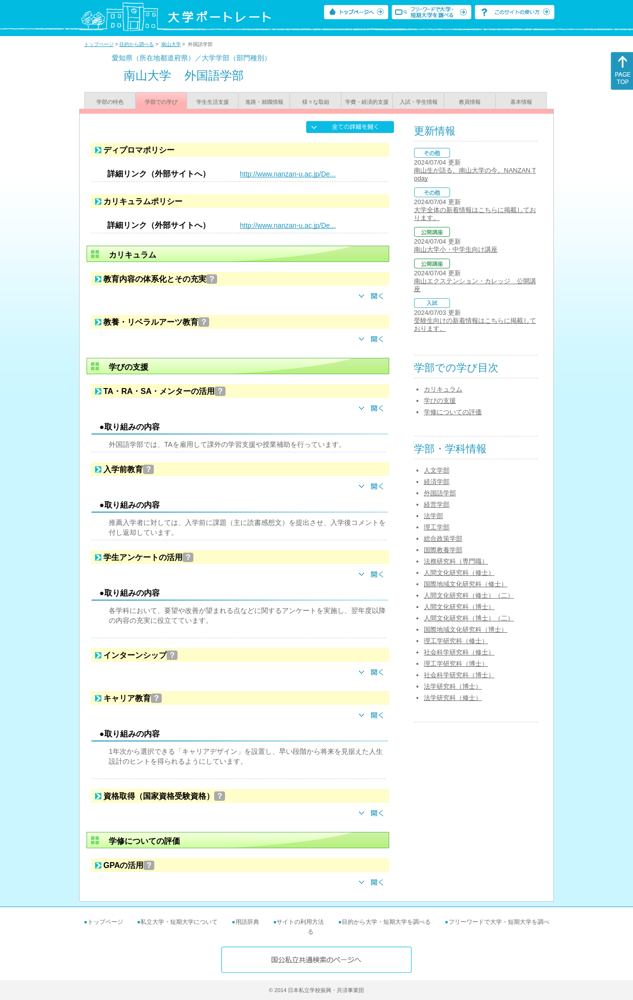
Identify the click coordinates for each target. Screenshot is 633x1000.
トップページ (99, 44)
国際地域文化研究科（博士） (465, 629)
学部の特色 (110, 102)
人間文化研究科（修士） (459, 572)
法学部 (433, 516)
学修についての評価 (453, 412)
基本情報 (521, 102)
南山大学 (171, 44)
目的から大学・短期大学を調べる (386, 921)
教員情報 (470, 102)
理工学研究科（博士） (456, 663)
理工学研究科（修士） (456, 641)
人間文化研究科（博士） (459, 606)
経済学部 (437, 481)
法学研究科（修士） (453, 697)
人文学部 (437, 470)
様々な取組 (315, 102)
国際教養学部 (443, 550)
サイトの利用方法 (300, 921)
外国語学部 (440, 493)
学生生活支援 (212, 102)
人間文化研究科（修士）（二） (469, 595)
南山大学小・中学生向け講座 (455, 249)
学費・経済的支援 (367, 102)
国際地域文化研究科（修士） (465, 584)
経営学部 (437, 504)
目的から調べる (136, 44)
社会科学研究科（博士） (459, 675)
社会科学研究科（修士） (459, 652)
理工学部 (437, 527)
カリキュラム (443, 389)
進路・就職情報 (264, 102)
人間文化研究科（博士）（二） (469, 618)
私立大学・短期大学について (179, 921)
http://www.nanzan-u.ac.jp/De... (288, 174)
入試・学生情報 (419, 102)
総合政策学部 (443, 538)
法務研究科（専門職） (456, 561)
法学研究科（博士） (453, 686)
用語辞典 (247, 921)
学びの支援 (440, 400)
